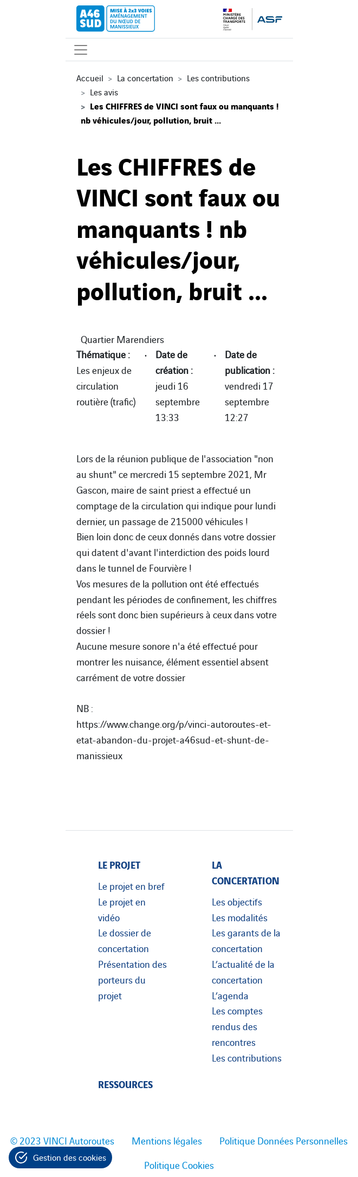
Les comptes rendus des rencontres (237, 1026)
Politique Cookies (179, 1164)
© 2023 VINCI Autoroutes (62, 1140)
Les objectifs (237, 901)
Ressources (125, 1083)
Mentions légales (167, 1140)
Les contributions (218, 77)
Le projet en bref (131, 885)
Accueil (89, 77)
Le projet (119, 864)
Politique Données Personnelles (283, 1140)
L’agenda (230, 995)
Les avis (104, 92)
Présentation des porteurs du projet (132, 979)
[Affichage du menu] (81, 49)
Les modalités (240, 917)
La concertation (145, 77)
